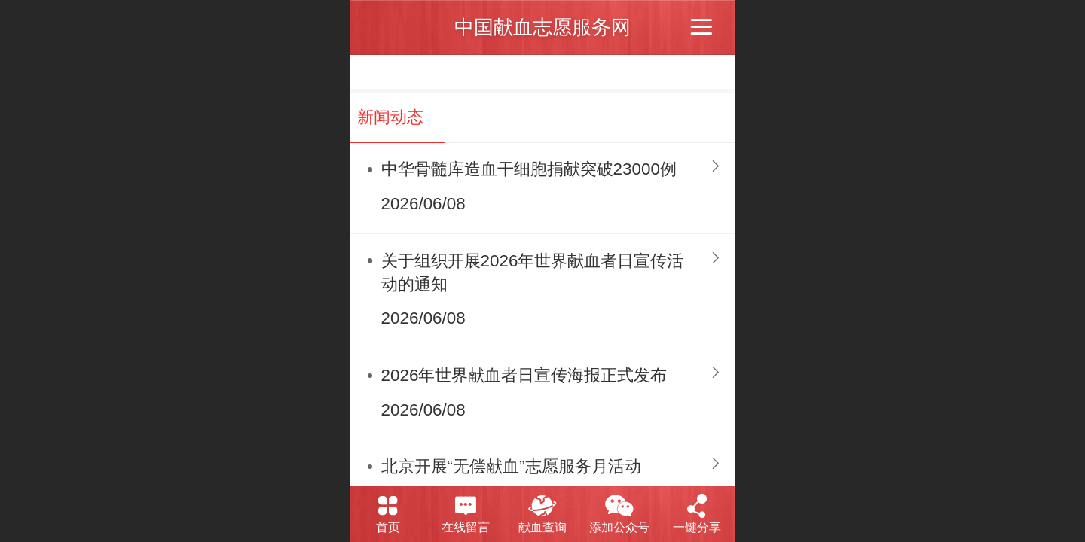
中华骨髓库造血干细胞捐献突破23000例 (529, 169)
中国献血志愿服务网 (542, 27)
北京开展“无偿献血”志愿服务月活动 (511, 466)
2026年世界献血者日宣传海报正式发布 (524, 375)
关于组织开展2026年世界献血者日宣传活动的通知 (532, 272)
